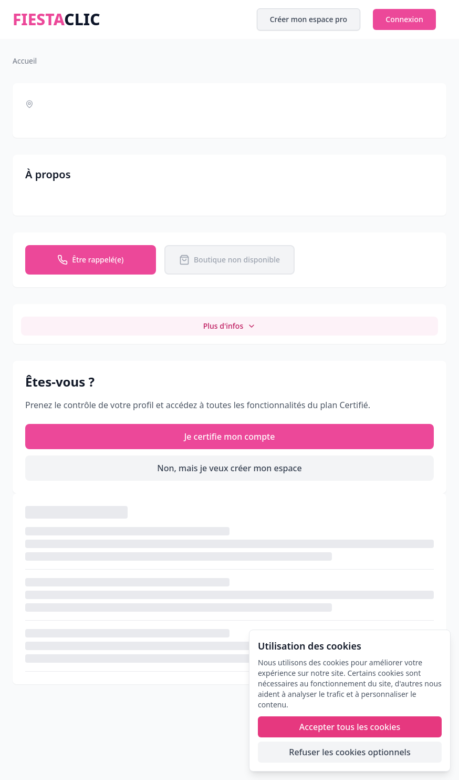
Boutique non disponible (229, 260)
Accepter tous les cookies (349, 727)
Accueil (25, 61)
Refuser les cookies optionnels (349, 752)
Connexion (404, 19)
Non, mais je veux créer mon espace (229, 468)
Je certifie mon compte (229, 436)
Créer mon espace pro (308, 19)
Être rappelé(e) (90, 260)
